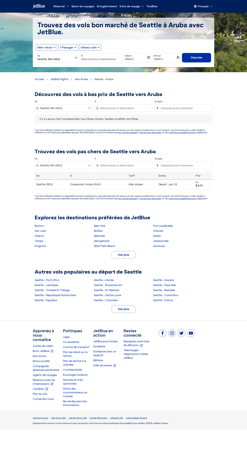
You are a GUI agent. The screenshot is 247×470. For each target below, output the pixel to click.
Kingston (40, 246)
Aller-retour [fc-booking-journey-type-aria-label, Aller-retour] (45, 47)
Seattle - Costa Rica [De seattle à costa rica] (165, 295)
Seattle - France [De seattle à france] (163, 300)
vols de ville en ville (78, 418)
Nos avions (39, 356)
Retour (157, 56)
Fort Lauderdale (163, 225)
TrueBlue (151, 6)
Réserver (62, 6)
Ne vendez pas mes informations (75, 403)
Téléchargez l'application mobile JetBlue (135, 354)
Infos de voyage (132, 6)
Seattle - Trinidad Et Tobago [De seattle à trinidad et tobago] (52, 290)
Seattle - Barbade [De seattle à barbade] (164, 290)
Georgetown (102, 240)
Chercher (196, 57)
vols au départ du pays (136, 418)
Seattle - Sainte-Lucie (107, 295)
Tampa (39, 240)
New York (99, 225)
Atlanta (39, 235)
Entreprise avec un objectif (104, 353)
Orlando (158, 230)
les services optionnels (150, 132)
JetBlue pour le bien (105, 341)
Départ (128, 56)
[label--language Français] (203, 6)
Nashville (99, 235)
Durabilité (99, 346)
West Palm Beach (104, 246)
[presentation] (203, 6)
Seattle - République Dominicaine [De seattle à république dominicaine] (55, 295)
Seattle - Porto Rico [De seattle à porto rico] (47, 280)
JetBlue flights (59, 79)
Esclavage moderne (75, 374)
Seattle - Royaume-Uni (108, 285)
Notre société (41, 361)
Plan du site (40, 393)
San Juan (40, 230)
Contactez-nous (43, 398)
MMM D (129, 59)
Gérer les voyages (82, 6)
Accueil (39, 79)
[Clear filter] (89, 108)
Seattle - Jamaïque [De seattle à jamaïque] (46, 285)
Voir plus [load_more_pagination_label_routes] (123, 254)
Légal (66, 337)
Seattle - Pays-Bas (164, 285)
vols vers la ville (58, 418)
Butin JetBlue (43, 351)
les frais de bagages (127, 132)
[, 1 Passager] (66, 47)
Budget (159, 101)
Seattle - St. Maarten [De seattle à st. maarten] (106, 290)
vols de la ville (116, 418)
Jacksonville (161, 240)
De (38, 56)
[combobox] (55, 59)
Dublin (157, 235)
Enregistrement (107, 6)
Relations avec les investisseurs (44, 382)
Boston (39, 225)
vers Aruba (81, 79)
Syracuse (159, 246)
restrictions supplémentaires (182, 132)
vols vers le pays (40, 418)
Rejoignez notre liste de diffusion (136, 343)
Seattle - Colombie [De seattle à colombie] (106, 300)
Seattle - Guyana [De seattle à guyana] (163, 280)
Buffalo (98, 230)
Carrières (40, 389)
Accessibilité (71, 342)
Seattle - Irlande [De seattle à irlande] (104, 280)
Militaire (98, 360)
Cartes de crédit (43, 345)
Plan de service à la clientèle (74, 362)
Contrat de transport (76, 347)
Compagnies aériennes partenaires (46, 368)
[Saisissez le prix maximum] (184, 108)
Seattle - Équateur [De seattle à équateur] (46, 300)
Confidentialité (72, 369)
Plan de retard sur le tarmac (75, 353)
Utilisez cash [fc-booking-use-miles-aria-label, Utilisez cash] (89, 47)
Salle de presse (104, 365)
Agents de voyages (45, 375)
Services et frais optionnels (73, 381)
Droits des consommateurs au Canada (75, 392)
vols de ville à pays (98, 418)
